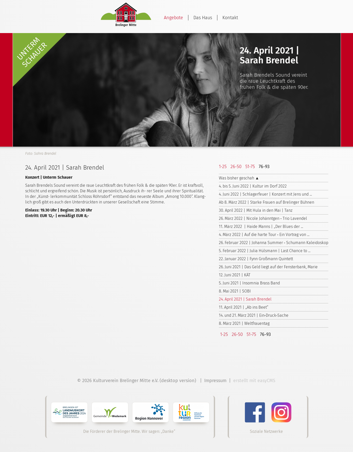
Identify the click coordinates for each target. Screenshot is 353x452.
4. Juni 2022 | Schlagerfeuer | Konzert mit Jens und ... (265, 194)
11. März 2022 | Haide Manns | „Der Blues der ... (261, 226)
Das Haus (202, 17)
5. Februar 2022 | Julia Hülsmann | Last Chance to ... (264, 250)
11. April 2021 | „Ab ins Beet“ (243, 307)
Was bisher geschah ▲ (239, 178)
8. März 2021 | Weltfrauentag (244, 323)
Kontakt (230, 17)
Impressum (215, 380)
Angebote (173, 17)
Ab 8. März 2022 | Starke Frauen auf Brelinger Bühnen (266, 202)
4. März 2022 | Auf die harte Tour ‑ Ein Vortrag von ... (264, 234)
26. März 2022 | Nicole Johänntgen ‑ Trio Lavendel (263, 218)
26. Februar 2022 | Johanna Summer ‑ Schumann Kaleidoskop (273, 242)
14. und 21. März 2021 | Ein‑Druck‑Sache (254, 315)
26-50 (236, 166)
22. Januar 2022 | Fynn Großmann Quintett (256, 258)
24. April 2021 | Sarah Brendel (245, 299)
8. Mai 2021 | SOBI (235, 291)
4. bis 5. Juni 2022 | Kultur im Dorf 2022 (253, 186)
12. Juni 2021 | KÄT (234, 275)
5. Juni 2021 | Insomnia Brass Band (249, 283)
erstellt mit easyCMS (255, 380)
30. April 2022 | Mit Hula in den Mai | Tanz (255, 210)
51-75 (250, 166)
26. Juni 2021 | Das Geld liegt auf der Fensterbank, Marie (268, 266)
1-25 (223, 166)
